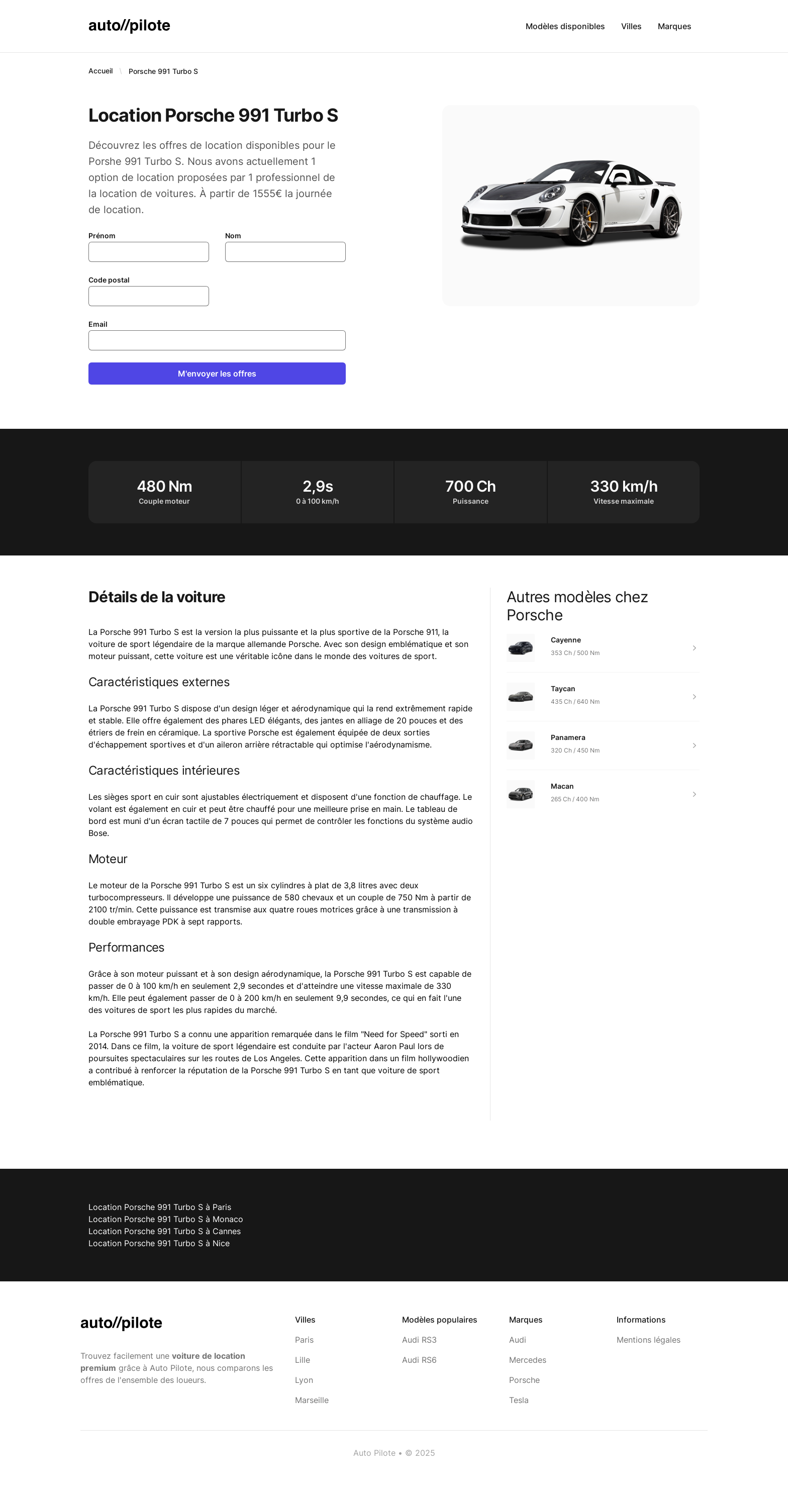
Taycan (563, 688)
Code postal (109, 279)
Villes (631, 26)
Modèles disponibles (565, 26)
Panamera (568, 737)
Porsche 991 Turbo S (163, 71)
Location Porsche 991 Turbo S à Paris (159, 1207)
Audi (517, 1340)
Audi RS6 (419, 1360)
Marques (675, 26)
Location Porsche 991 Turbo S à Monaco (165, 1219)
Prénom (102, 235)
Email (98, 324)
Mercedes (527, 1360)
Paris (304, 1340)
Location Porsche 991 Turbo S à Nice (159, 1243)
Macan (562, 786)
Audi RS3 (419, 1340)
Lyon (304, 1380)
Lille (302, 1360)
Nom (233, 235)
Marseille (312, 1400)
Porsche (524, 1380)
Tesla (519, 1400)
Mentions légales (648, 1340)
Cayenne (566, 639)
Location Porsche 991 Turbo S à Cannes (164, 1231)
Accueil (100, 70)
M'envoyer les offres (217, 373)
